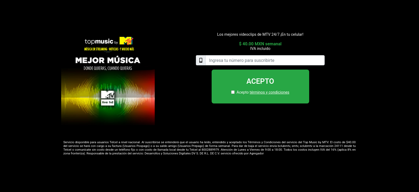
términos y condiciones (269, 92)
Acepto (260, 81)
